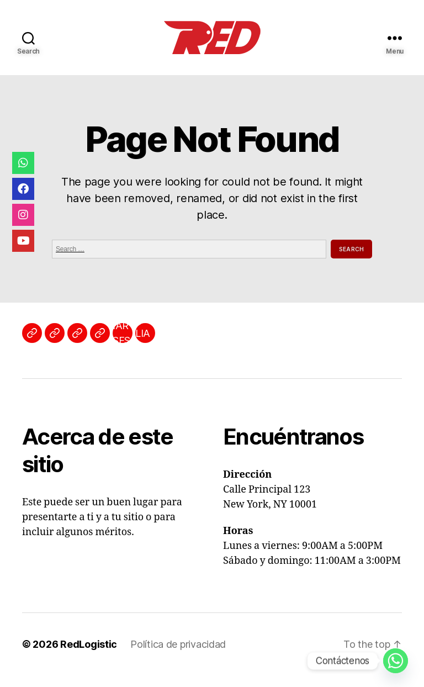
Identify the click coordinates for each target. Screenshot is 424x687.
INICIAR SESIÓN (122, 333)
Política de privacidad (178, 644)
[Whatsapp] (395, 660)
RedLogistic (88, 644)
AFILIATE (143, 333)
